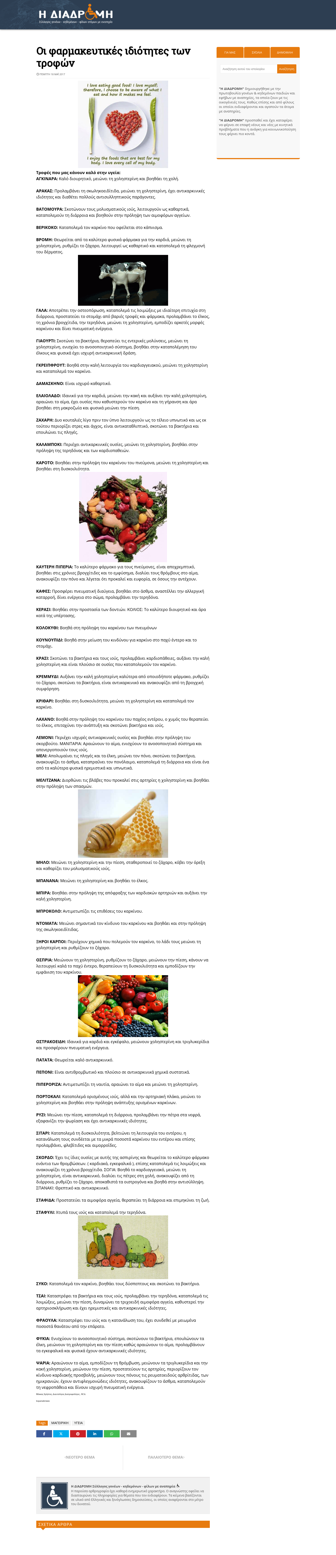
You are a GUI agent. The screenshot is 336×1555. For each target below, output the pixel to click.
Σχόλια (257, 52)
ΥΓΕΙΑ (78, 1423)
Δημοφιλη (285, 52)
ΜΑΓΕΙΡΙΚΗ (60, 1423)
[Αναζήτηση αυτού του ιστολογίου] (248, 68)
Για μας (229, 52)
